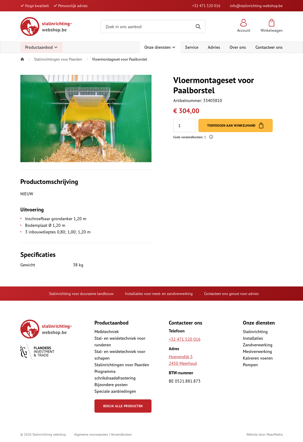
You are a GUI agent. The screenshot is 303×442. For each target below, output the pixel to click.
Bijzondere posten (111, 384)
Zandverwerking (257, 345)
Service (191, 47)
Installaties (253, 338)
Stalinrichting (255, 331)
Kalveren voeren (258, 358)
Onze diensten (160, 47)
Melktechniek (106, 331)
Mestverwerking (257, 351)
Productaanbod (41, 47)
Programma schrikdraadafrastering (115, 375)
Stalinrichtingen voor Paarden (58, 59)
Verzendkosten (121, 434)
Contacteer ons (269, 47)
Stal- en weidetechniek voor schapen (119, 355)
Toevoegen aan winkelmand (235, 125)
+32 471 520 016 (206, 5)
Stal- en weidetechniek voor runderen (119, 341)
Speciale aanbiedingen (115, 391)
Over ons (238, 47)
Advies (214, 47)
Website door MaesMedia (264, 434)
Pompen (250, 364)
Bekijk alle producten (123, 406)
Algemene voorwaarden (91, 434)
